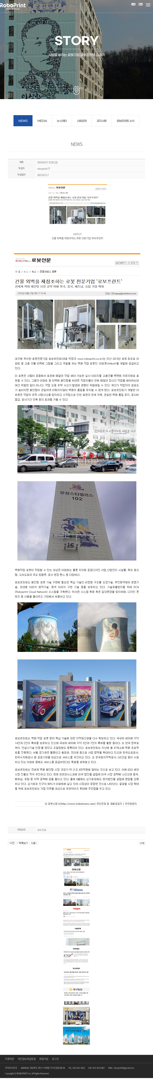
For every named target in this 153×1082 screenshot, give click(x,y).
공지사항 (101, 121)
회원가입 (43, 1059)
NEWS (22, 121)
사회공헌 (82, 121)
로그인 (55, 1059)
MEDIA (42, 121)
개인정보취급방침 (27, 1059)
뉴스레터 (62, 121)
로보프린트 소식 (125, 121)
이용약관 (9, 1059)
